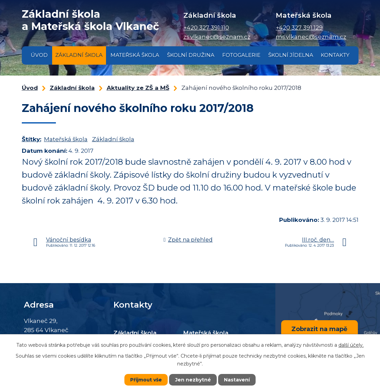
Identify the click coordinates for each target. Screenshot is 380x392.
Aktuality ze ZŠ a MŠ (138, 87)
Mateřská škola (134, 55)
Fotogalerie (241, 55)
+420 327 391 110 (206, 27)
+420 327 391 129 (299, 27)
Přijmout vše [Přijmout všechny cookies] (146, 380)
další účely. (351, 345)
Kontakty (335, 55)
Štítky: (31, 139)
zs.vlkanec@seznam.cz (216, 36)
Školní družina (190, 55)
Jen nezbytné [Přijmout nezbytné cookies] (193, 380)
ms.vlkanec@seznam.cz (311, 36)
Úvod (39, 55)
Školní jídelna (290, 55)
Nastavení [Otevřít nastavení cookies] (237, 380)
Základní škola (79, 55)
